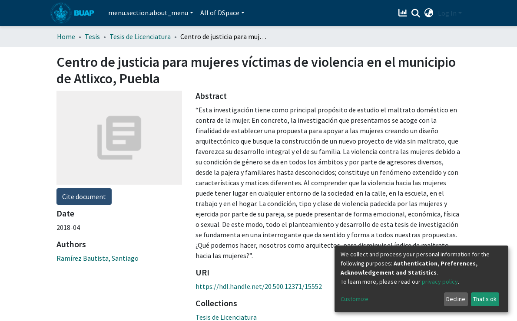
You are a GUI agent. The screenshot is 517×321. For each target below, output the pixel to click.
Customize (354, 299)
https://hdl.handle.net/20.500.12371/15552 (259, 286)
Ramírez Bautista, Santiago (97, 258)
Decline (455, 299)
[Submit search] (416, 13)
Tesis (92, 36)
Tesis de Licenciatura (140, 36)
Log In (447, 13)
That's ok (485, 299)
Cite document (84, 196)
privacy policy (440, 281)
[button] (429, 13)
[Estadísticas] (404, 13)
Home (66, 36)
